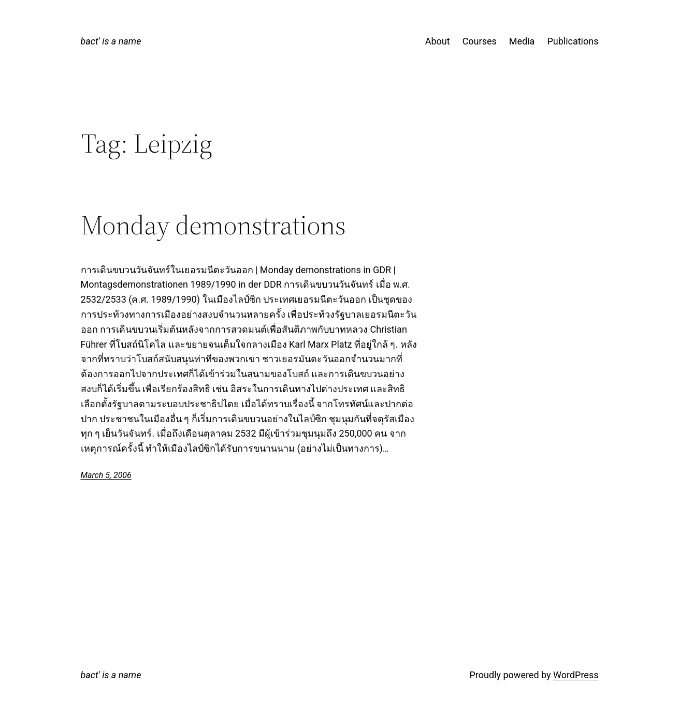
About (437, 41)
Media (522, 41)
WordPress (575, 674)
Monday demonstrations (213, 225)
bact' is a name (111, 41)
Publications (572, 41)
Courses (480, 41)
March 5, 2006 (106, 475)
